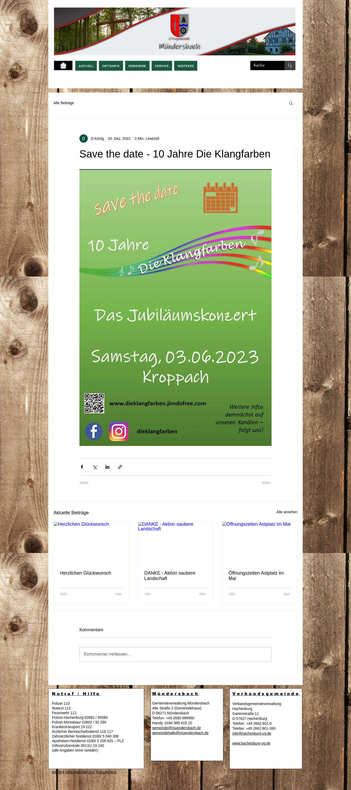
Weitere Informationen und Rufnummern (84, 772)
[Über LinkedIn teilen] (107, 466)
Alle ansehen (287, 512)
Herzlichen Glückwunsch (85, 573)
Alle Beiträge (63, 103)
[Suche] (263, 65)
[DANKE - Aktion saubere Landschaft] (175, 543)
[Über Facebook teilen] (81, 466)
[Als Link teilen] (120, 466)
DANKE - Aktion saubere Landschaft (169, 575)
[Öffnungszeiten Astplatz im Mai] (259, 543)
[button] (86, 66)
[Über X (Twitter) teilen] (94, 466)
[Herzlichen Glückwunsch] (91, 543)
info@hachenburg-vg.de (251, 733)
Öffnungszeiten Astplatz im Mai (256, 575)
